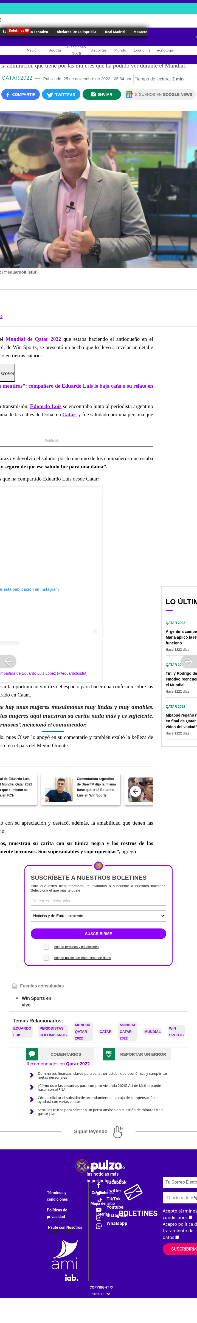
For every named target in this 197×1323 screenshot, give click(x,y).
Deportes (99, 50)
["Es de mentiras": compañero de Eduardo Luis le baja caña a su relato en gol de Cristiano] (142, 789)
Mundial (152, 1032)
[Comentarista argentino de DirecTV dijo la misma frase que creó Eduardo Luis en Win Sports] (59, 789)
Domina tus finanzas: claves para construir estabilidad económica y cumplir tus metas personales (103, 1075)
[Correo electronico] (98, 901)
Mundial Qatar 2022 (83, 1031)
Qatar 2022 (17, 78)
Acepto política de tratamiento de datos (82, 958)
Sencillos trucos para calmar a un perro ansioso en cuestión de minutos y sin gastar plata (101, 1112)
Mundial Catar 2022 (128, 1031)
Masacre (140, 31)
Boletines (16, 30)
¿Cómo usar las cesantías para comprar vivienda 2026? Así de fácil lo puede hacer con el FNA (99, 1087)
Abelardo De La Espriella (76, 31)
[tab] (60, 1054)
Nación (33, 50)
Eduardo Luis (45, 406)
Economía (142, 50)
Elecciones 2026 (76, 50)
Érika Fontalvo (36, 31)
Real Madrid (115, 31)
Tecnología (164, 50)
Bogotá (55, 50)
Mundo (120, 50)
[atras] (135, 791)
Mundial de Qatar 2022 (33, 339)
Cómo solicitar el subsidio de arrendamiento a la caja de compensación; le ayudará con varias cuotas (98, 1099)
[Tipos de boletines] (98, 915)
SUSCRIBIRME (98, 933)
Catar (68, 414)
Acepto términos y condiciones (76, 947)
